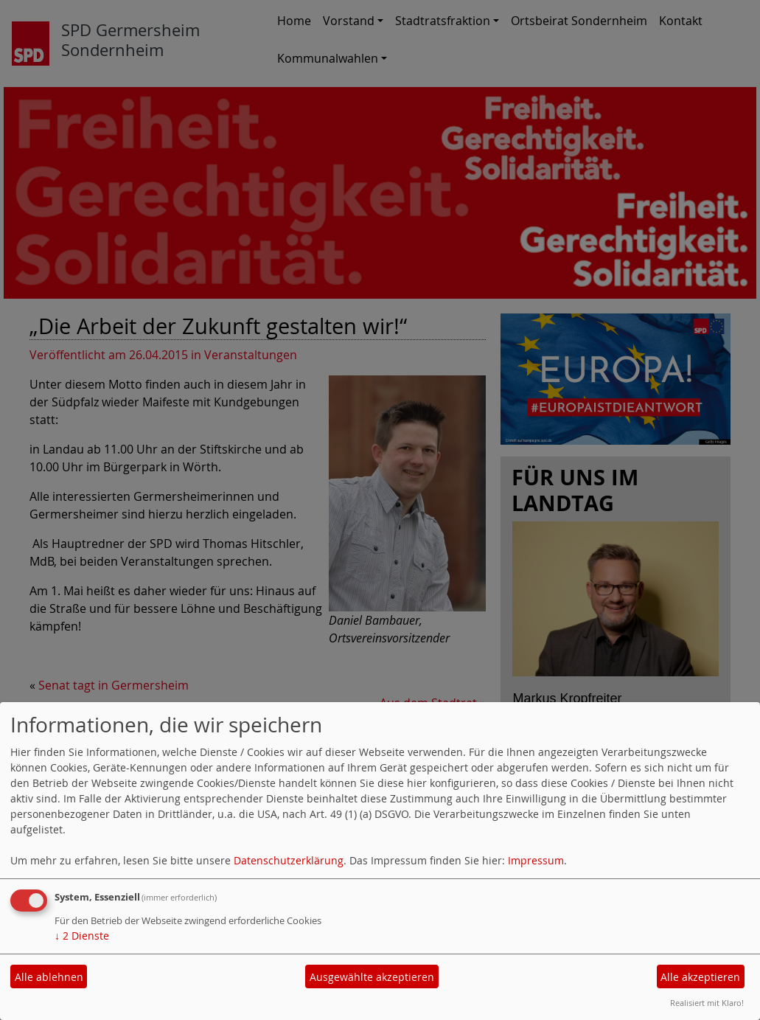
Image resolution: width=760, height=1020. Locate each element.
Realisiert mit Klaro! (707, 1002)
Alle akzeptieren (700, 977)
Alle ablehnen (49, 977)
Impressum (536, 860)
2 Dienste (82, 936)
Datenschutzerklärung (289, 860)
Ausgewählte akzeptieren (372, 977)
